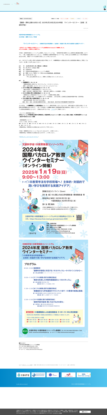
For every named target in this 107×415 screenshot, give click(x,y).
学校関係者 (79, 22)
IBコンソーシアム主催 (69, 22)
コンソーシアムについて (8, 11)
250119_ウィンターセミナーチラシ (39, 158)
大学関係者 (87, 22)
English (18, 45)
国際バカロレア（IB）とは (8, 14)
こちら (63, 126)
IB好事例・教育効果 (7, 21)
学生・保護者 (94, 22)
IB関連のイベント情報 (59, 22)
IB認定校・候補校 (6, 18)
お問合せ (4, 31)
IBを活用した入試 (6, 24)
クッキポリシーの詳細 (62, 413)
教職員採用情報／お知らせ (8, 27)
